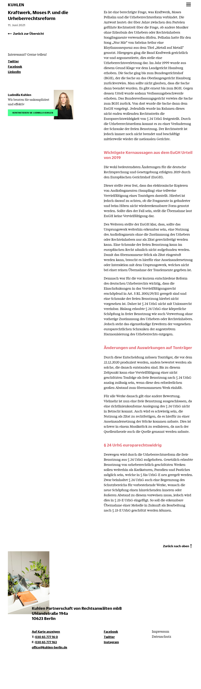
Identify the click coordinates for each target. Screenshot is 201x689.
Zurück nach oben (176, 546)
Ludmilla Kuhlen (19, 94)
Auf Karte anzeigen (46, 631)
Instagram (111, 642)
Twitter (13, 61)
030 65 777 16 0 (46, 636)
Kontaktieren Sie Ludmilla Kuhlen (32, 112)
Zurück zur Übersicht (28, 33)
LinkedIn (14, 71)
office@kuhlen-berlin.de (49, 647)
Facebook (15, 66)
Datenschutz (161, 636)
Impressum (160, 631)
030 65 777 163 (46, 642)
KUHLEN (16, 5)
